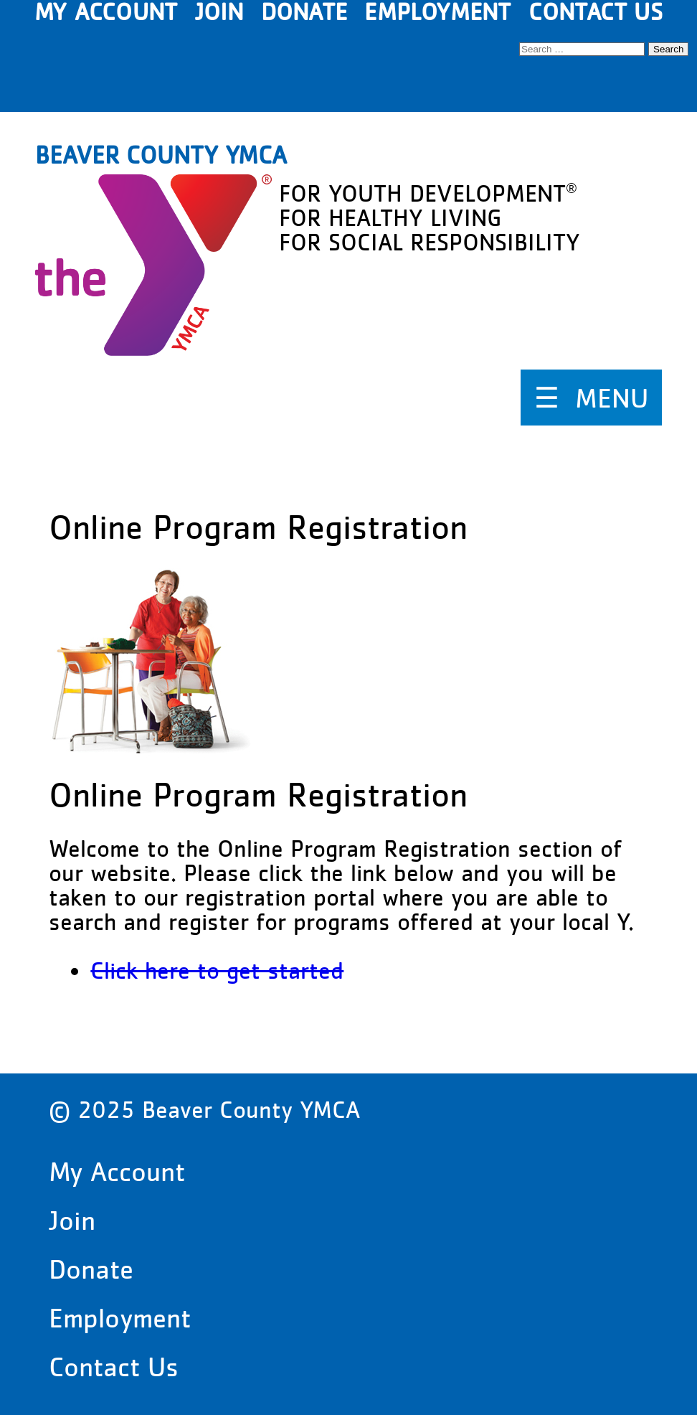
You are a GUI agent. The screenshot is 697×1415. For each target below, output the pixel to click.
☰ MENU (591, 397)
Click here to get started (216, 970)
